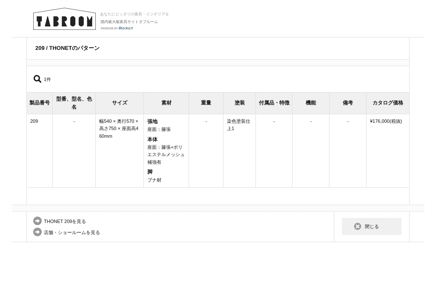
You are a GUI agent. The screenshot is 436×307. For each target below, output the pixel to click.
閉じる (372, 226)
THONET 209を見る (65, 221)
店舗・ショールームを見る (72, 232)
